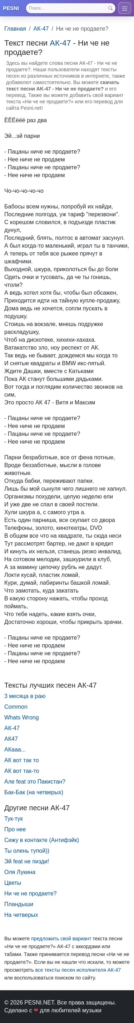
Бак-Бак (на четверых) (33, 792)
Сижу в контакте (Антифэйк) (41, 840)
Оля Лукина (19, 872)
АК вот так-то (21, 771)
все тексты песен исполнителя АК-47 (78, 970)
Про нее (15, 829)
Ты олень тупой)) (26, 851)
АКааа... (15, 749)
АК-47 (41, 29)
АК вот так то (21, 760)
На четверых (21, 915)
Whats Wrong (21, 717)
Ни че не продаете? (30, 893)
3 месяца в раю (24, 696)
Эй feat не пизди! (26, 861)
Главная (15, 29)
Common (16, 707)
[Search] (70, 8)
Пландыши (18, 904)
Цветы (12, 883)
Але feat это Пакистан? (34, 782)
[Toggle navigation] (124, 8)
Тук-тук (13, 819)
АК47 (11, 739)
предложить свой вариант (61, 938)
